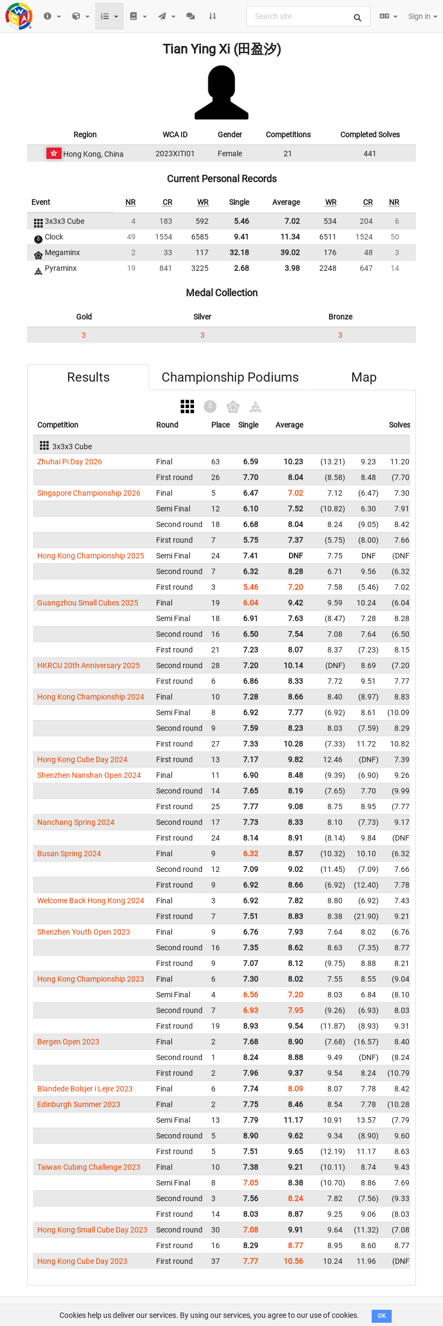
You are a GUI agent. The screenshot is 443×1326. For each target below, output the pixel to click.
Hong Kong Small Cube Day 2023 (92, 1229)
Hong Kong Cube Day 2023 (82, 1261)
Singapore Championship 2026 (88, 493)
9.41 (241, 236)
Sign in (423, 16)
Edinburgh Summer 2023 (78, 1104)
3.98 (292, 268)
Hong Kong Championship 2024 (90, 696)
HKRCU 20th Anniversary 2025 (88, 665)
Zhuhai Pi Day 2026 (69, 461)
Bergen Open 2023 (68, 1041)
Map (364, 377)
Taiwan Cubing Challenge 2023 (88, 1167)
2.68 (241, 268)
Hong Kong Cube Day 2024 (82, 759)
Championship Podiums (230, 377)
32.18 (239, 252)
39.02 (290, 252)
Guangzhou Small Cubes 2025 (87, 602)
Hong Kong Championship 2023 (90, 979)
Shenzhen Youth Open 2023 (83, 932)
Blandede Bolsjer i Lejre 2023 (85, 1088)
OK (382, 1316)
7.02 (292, 221)
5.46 (241, 221)
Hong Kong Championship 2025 (90, 555)
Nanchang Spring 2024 (76, 822)
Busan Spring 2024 (69, 853)
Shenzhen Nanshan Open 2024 (89, 775)
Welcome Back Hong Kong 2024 (90, 900)
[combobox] (308, 16)
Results (88, 377)
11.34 (290, 236)
